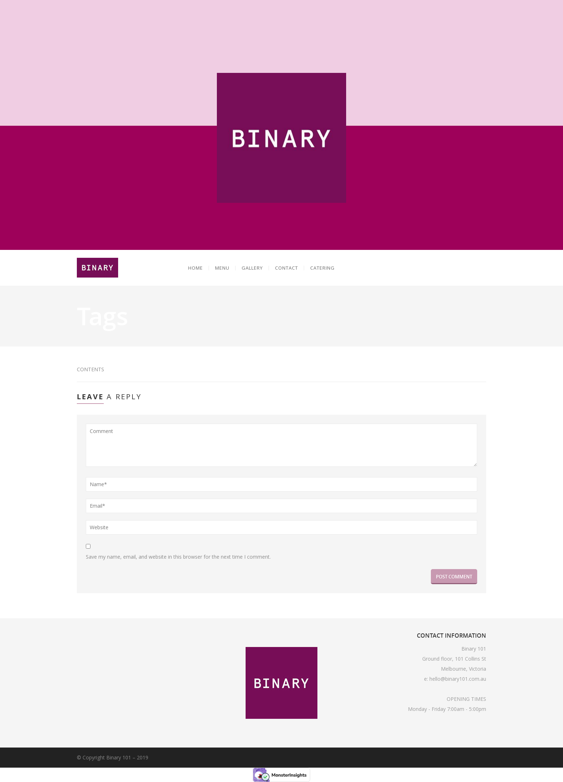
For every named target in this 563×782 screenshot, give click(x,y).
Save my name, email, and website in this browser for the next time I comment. (178, 556)
